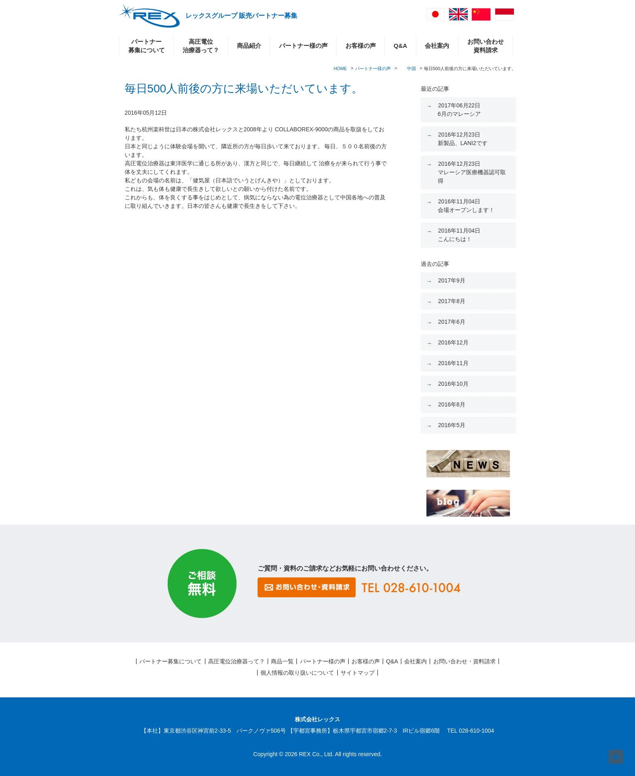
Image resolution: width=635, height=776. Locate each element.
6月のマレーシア (459, 109)
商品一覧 (282, 661)
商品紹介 (249, 45)
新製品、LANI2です (463, 138)
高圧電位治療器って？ (201, 45)
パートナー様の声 (303, 45)
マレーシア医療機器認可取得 (472, 172)
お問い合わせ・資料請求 (464, 661)
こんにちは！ (459, 234)
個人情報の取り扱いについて (297, 673)
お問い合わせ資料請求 (485, 45)
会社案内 (437, 45)
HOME (340, 68)
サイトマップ (358, 673)
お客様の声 (360, 45)
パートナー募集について (146, 45)
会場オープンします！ (466, 205)
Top (616, 757)
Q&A (400, 45)
